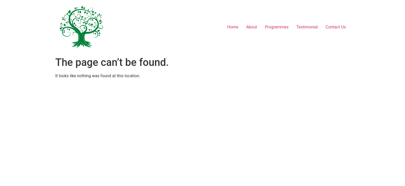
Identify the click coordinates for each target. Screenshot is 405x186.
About (251, 27)
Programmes (277, 27)
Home (232, 27)
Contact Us (335, 27)
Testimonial (307, 27)
